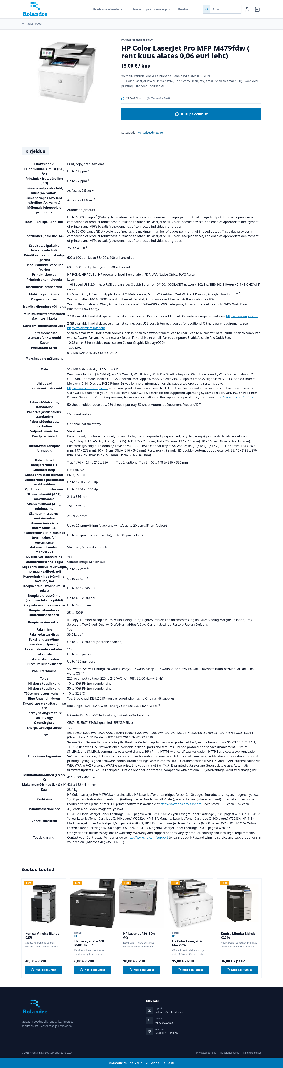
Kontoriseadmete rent (109, 9)
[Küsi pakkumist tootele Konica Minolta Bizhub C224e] (239, 970)
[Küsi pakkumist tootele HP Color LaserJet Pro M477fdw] (190, 970)
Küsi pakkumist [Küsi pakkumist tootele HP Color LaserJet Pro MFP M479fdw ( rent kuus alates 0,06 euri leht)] (191, 114)
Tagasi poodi (32, 23)
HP (75, 936)
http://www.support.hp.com (87, 388)
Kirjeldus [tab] (35, 151)
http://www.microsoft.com (86, 328)
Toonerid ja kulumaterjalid (152, 9)
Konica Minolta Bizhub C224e (238, 936)
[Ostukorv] (257, 9)
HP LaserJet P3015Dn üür (139, 936)
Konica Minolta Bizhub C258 (42, 936)
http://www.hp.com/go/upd (234, 397)
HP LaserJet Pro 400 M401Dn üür (89, 943)
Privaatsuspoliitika (206, 1052)
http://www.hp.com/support (180, 804)
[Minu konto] (247, 9)
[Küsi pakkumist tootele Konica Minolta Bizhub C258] (43, 970)
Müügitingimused (229, 1052)
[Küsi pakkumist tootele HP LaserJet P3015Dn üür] (141, 970)
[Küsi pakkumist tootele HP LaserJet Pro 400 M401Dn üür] (92, 970)
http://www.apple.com (242, 316)
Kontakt (184, 9)
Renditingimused (252, 1052)
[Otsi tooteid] (225, 9)
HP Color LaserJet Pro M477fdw (188, 943)
